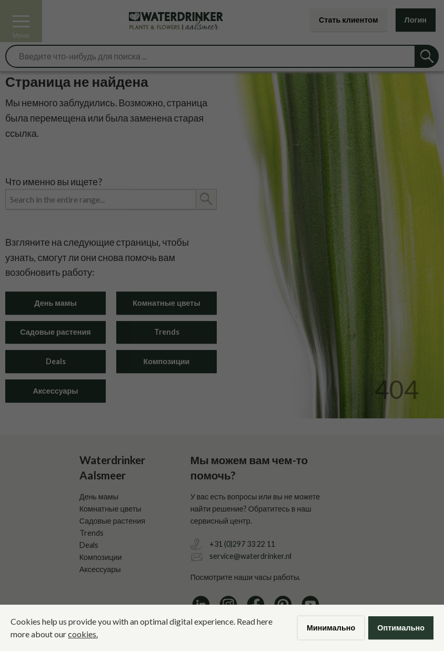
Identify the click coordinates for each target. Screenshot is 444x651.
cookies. (83, 634)
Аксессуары (55, 390)
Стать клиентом (348, 19)
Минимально (331, 627)
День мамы (55, 302)
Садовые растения (55, 331)
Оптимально (401, 627)
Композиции (167, 361)
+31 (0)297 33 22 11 (242, 543)
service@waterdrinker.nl (250, 556)
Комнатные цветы (166, 302)
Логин (416, 19)
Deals (56, 361)
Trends (166, 331)
